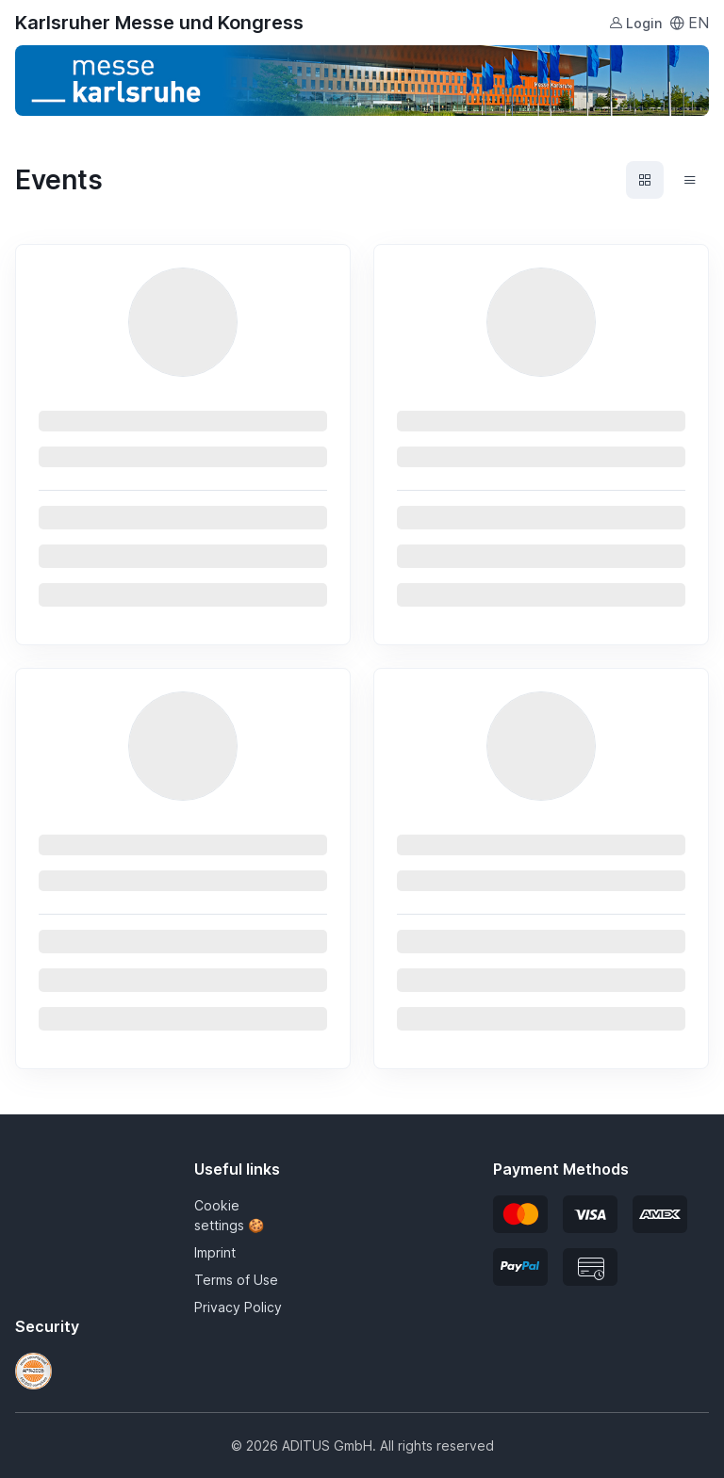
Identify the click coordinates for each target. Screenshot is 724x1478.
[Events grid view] (645, 180)
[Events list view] (690, 180)
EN (689, 22)
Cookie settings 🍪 (229, 1215)
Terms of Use (236, 1280)
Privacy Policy (238, 1307)
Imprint (215, 1252)
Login (635, 23)
